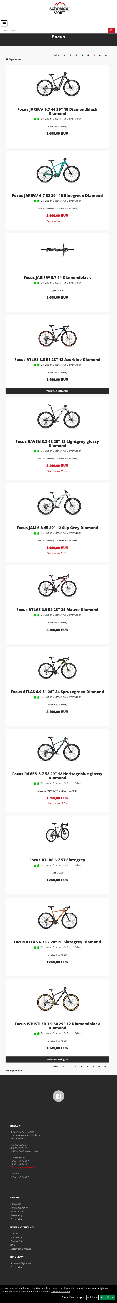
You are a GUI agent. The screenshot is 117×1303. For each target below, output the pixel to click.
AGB (12, 1244)
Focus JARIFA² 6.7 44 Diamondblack (57, 277)
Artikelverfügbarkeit (20, 1263)
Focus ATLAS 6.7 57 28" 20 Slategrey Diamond (57, 941)
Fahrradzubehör (19, 1207)
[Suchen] (111, 30)
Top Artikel (16, 1219)
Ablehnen (92, 1297)
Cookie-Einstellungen (73, 1297)
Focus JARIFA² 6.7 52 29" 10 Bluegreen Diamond (57, 195)
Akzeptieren (107, 1297)
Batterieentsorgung (20, 1248)
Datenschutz (17, 1241)
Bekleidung (16, 1215)
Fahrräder (15, 1203)
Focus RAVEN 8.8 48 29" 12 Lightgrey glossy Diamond (57, 443)
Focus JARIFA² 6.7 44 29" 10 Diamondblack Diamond (57, 111)
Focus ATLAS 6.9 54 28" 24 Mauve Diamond (57, 609)
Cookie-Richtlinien (60, 1291)
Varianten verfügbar (57, 390)
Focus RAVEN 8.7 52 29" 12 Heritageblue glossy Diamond (57, 775)
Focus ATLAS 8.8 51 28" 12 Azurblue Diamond (57, 359)
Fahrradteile (16, 1211)
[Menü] (4, 23)
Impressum (16, 1237)
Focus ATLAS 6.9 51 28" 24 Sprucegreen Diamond (57, 691)
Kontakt (14, 1233)
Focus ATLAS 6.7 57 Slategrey (57, 859)
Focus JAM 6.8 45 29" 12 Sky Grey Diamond (57, 527)
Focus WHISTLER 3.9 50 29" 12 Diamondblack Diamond (57, 1025)
